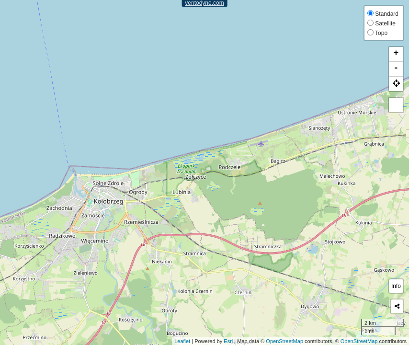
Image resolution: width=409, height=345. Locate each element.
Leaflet (182, 341)
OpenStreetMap (284, 341)
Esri (228, 341)
